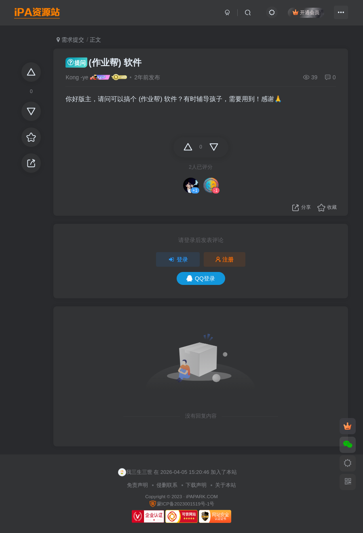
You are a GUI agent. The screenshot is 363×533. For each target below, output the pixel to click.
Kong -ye (76, 77)
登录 (178, 259)
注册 (224, 259)
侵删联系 (166, 485)
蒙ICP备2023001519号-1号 (182, 503)
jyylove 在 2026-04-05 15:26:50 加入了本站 (172, 471)
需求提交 (70, 39)
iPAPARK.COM (202, 496)
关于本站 (225, 485)
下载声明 (196, 485)
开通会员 (304, 13)
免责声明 (137, 485)
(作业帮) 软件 (103, 62)
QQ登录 (200, 278)
